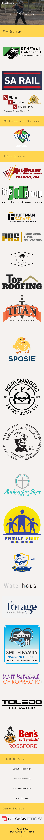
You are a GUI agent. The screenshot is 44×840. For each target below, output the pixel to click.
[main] (22, 13)
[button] (2, 3)
